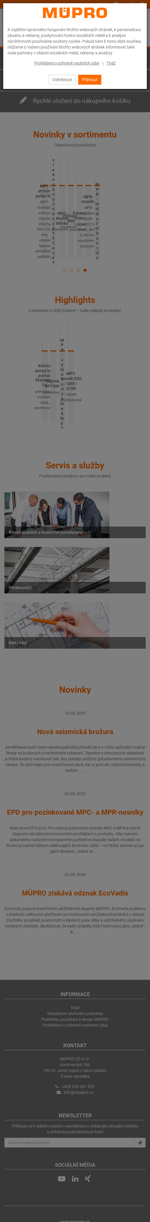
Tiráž (111, 63)
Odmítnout (62, 79)
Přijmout (89, 79)
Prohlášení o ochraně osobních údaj (66, 63)
